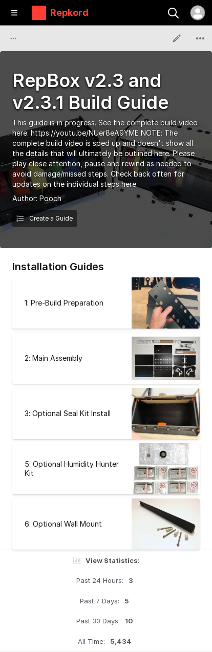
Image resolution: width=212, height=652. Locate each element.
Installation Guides (58, 266)
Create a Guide (44, 218)
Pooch (50, 198)
